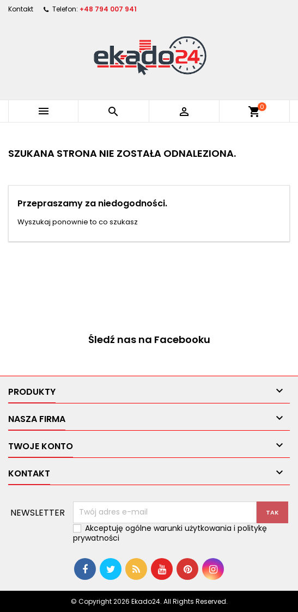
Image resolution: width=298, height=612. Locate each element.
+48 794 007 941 (108, 9)
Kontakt (20, 9)
